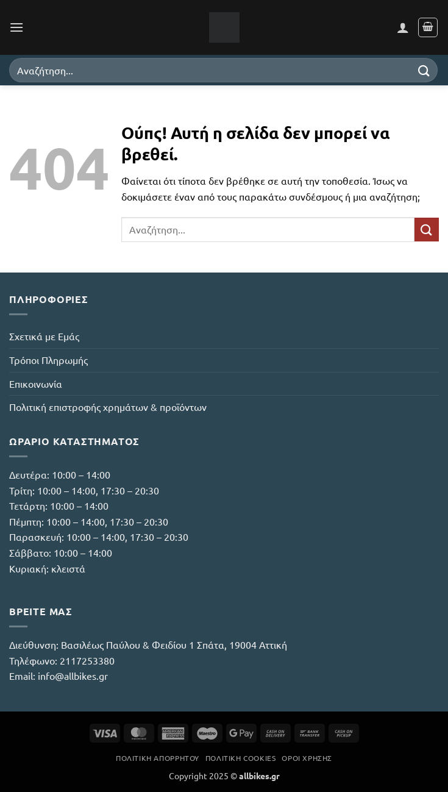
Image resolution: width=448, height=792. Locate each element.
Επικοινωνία (35, 383)
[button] (16, 27)
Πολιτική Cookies (240, 758)
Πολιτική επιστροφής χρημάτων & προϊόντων (108, 407)
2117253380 (87, 660)
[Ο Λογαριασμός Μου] (403, 27)
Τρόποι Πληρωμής (48, 360)
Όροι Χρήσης (307, 758)
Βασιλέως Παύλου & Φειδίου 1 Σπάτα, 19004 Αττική (174, 644)
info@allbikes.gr (73, 675)
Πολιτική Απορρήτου (157, 758)
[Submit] (424, 70)
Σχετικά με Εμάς (44, 336)
